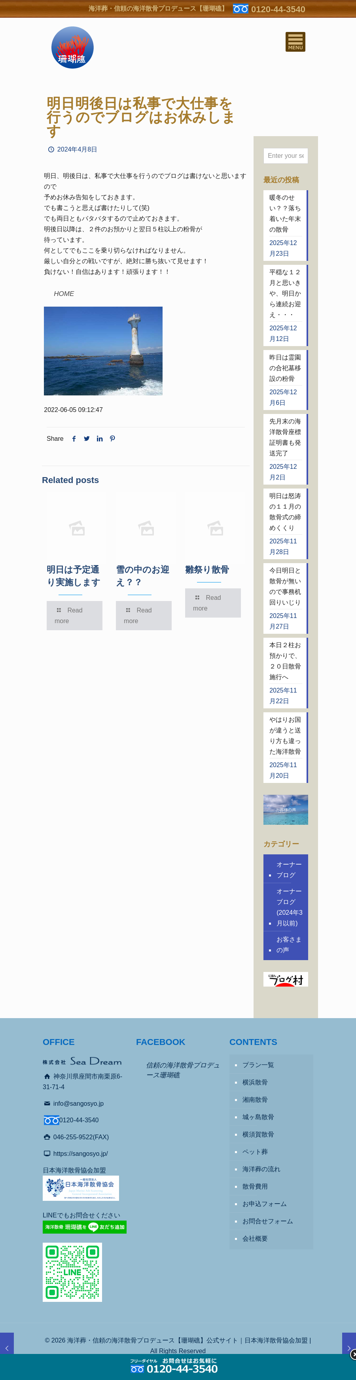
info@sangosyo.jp (78, 1103)
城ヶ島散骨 (258, 1117)
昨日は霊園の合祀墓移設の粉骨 (285, 368)
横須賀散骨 (258, 1134)
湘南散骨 (255, 1099)
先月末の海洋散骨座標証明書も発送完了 (285, 437)
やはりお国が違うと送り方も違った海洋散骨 (285, 735)
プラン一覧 (258, 1065)
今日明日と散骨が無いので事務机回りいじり (285, 586)
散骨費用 (255, 1186)
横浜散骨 (255, 1082)
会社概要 (255, 1238)
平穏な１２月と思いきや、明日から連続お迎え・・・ (285, 293)
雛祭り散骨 (207, 570)
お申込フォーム (264, 1203)
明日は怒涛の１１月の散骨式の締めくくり (285, 511)
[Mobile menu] (295, 42)
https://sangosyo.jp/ (80, 1153)
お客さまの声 (289, 944)
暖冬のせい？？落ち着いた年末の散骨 (285, 213)
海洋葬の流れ (261, 1169)
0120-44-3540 (278, 9)
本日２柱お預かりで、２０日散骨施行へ (285, 661)
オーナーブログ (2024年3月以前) (289, 907)
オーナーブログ (289, 869)
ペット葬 (255, 1151)
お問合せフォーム (267, 1221)
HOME (64, 294)
